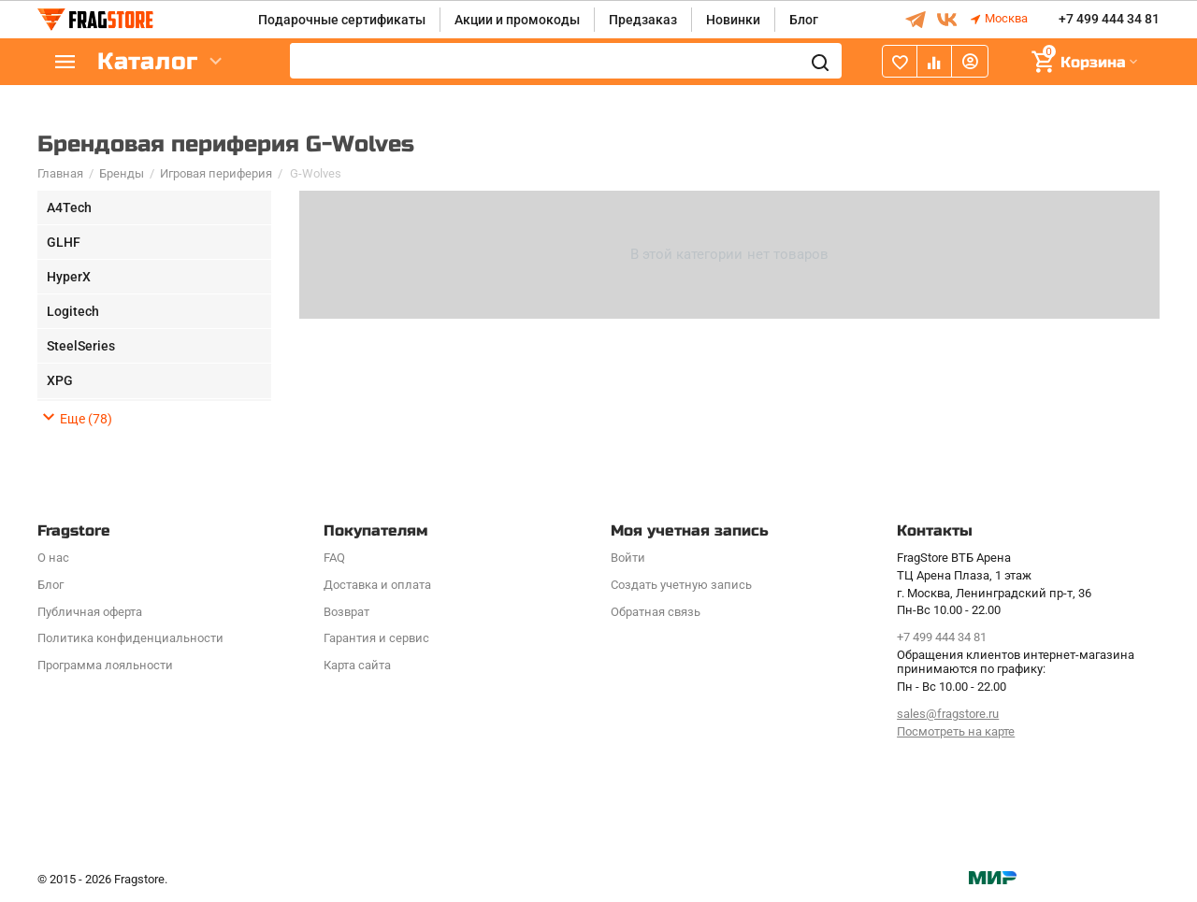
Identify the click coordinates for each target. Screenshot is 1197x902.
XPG (60, 380)
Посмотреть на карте (956, 731)
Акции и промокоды (517, 19)
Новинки (733, 19)
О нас (53, 558)
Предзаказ (643, 19)
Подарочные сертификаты (341, 19)
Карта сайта (357, 665)
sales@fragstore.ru (948, 714)
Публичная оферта (89, 612)
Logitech (73, 311)
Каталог (149, 62)
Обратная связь (655, 612)
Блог (803, 19)
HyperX (69, 276)
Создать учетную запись (681, 585)
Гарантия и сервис (376, 638)
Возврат (346, 612)
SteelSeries (81, 345)
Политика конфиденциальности (130, 638)
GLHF (63, 242)
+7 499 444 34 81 (1109, 19)
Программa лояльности (105, 665)
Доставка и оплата (377, 585)
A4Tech (69, 207)
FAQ (334, 558)
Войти (628, 558)
